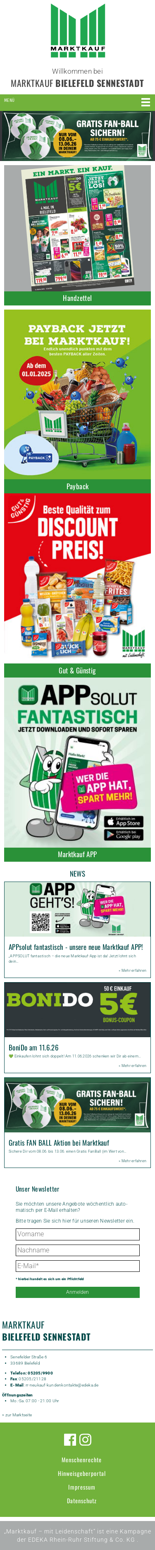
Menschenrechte (82, 1459)
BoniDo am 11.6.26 (34, 1047)
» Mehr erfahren (132, 970)
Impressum (81, 1487)
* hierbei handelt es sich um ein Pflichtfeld (50, 1279)
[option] (77, 136)
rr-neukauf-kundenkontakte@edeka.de (62, 1385)
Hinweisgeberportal (82, 1473)
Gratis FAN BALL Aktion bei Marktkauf (59, 1142)
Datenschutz (82, 1500)
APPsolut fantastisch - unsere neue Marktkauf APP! (76, 947)
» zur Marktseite (17, 1415)
